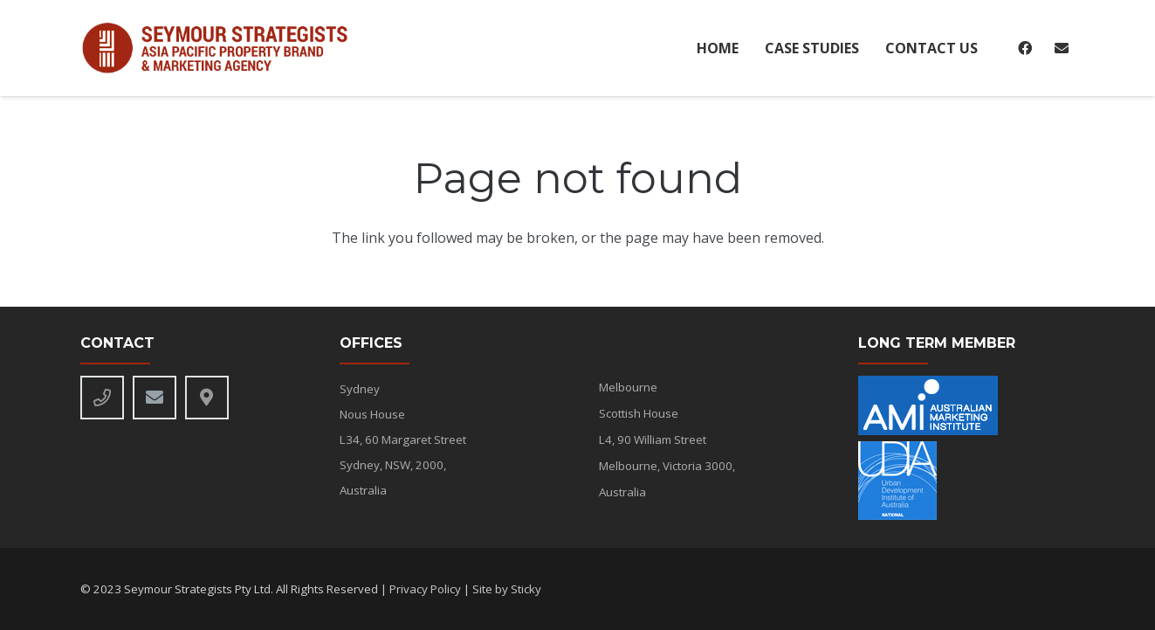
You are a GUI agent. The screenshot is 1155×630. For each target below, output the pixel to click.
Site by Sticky (506, 589)
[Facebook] (1025, 48)
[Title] (207, 397)
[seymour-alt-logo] (222, 48)
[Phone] (102, 397)
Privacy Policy (425, 589)
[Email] (1062, 48)
